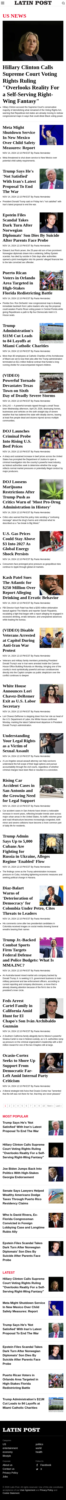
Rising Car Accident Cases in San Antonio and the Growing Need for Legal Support (19, 790)
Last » (59, 1106)
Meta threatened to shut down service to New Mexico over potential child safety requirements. (30, 159)
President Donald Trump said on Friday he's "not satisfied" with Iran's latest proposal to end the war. (32, 203)
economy (8, 1452)
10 (43, 1106)
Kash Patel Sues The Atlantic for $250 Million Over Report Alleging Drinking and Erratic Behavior (31, 587)
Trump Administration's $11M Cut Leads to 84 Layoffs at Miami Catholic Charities (26, 335)
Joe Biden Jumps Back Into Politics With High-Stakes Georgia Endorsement (22, 1173)
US (4, 1444)
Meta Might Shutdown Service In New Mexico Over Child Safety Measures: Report (19, 137)
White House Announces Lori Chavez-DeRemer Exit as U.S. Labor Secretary (19, 696)
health (39, 1452)
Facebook (45, 1465)
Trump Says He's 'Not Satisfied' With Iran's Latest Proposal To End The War (19, 181)
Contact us (8, 1468)
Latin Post (33, 3)
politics (39, 1444)
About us (7, 1465)
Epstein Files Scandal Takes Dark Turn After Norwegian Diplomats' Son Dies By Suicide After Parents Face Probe (22, 1251)
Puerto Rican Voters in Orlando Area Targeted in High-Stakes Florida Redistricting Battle (27, 282)
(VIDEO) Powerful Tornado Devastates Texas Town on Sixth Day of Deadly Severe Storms (29, 385)
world (39, 1448)
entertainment (10, 1448)
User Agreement (27, 1490)
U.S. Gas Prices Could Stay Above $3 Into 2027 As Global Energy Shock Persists (19, 543)
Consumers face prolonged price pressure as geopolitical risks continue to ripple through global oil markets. (32, 565)
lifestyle (7, 1455)
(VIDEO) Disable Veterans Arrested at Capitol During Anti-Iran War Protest (19, 640)
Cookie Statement (11, 1493)
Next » (50, 1106)
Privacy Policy (10, 1472)
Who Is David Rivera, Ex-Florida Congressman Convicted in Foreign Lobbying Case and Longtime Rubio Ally (24, 1223)
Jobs (5, 1476)
